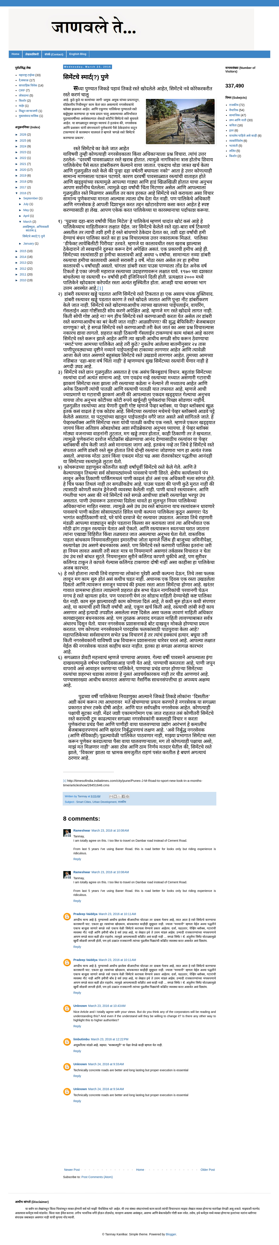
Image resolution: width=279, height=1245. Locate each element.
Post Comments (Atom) (97, 1177)
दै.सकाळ (24, 80)
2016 (23, 193)
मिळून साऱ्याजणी (28, 111)
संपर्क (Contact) (54, 54)
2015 (23, 251)
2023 (23, 152)
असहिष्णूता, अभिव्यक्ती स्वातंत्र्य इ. (36, 228)
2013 (23, 262)
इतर (231, 130)
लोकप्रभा (24, 95)
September (31, 198)
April (26, 216)
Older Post (208, 1169)
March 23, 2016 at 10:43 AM (107, 1005)
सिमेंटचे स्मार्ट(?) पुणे (34, 236)
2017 (23, 187)
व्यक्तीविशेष (236, 140)
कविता (233, 125)
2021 (23, 164)
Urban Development (104, 801)
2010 (23, 280)
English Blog (77, 54)
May (26, 210)
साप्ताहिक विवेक (28, 85)
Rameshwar (81, 830)
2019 (23, 175)
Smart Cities (83, 801)
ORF (22, 90)
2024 (23, 146)
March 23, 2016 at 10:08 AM (110, 830)
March (27, 221)
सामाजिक (234, 115)
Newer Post (72, 1169)
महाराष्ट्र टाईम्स (27, 75)
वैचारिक (233, 110)
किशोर (22, 100)
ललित (232, 151)
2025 (23, 140)
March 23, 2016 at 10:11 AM (117, 914)
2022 (23, 158)
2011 (23, 274)
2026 (23, 134)
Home (15, 54)
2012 (23, 268)
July (26, 204)
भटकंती (233, 145)
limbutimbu (81, 1039)
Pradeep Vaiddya (85, 914)
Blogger (171, 1234)
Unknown (80, 1005)
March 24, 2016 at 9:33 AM (106, 1064)
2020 (23, 169)
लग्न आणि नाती (238, 120)
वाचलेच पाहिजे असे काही (243, 135)
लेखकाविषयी (32, 54)
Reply (77, 859)
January (29, 243)
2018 (23, 181)
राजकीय (122, 801)
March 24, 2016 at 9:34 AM (106, 1089)
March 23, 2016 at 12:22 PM (109, 1039)
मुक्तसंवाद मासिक (29, 116)
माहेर (21, 105)
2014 (23, 257)
